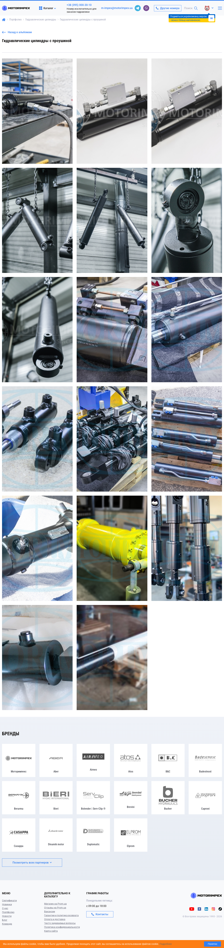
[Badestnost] (205, 760)
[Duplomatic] (93, 835)
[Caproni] (205, 797)
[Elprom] (130, 835)
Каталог (46, 8)
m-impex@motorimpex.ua (117, 8)
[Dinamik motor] (56, 835)
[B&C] (168, 760)
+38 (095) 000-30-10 (79, 5)
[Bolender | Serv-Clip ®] (93, 797)
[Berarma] (18, 797)
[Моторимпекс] (18, 760)
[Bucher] (168, 797)
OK (211, 18)
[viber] (146, 8)
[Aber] (56, 760)
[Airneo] (93, 760)
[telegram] (137, 8)
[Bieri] (56, 797)
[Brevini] (130, 797)
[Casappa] (18, 835)
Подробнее (166, 944)
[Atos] (130, 760)
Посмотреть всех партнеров (32, 862)
